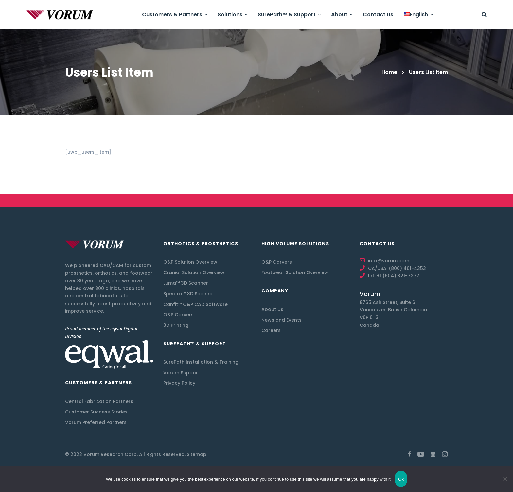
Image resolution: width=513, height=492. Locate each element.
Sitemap (196, 454)
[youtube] (421, 454)
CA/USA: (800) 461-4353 (397, 268)
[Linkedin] (433, 454)
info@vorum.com (388, 260)
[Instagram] (445, 454)
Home (389, 72)
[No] (505, 479)
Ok (401, 479)
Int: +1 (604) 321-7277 (393, 275)
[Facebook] (410, 454)
